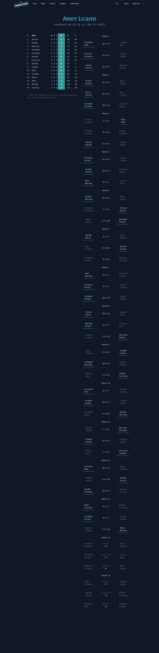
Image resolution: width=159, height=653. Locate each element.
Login (126, 4)
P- (68, 36)
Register (136, 4)
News (35, 4)
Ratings (74, 4)
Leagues (63, 4)
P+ (61, 36)
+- (76, 36)
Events (52, 4)
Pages (43, 4)
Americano (79, 19)
